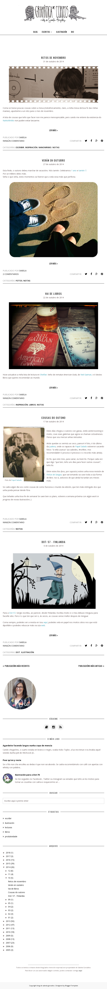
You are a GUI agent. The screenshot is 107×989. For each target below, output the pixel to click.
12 (9, 870)
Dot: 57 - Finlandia (53, 542)
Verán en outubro (53, 160)
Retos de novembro (53, 57)
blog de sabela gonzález (46, 986)
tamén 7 (82, 170)
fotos (19, 280)
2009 (8, 935)
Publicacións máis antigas (90, 665)
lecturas (8, 827)
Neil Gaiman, (86, 374)
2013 (8, 921)
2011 (8, 928)
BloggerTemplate (71, 986)
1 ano (73, 170)
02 (9, 914)
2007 (8, 942)
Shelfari (43, 374)
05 (9, 903)
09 (9, 899)
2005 (8, 950)
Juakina (52, 446)
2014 (8, 867)
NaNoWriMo (8, 120)
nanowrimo (45, 147)
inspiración (31, 147)
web (43, 625)
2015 (8, 863)
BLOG (35, 31)
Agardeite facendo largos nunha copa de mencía (27, 745)
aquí (45, 622)
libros (32, 404)
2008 (8, 939)
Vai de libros (53, 293)
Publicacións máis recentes (17, 665)
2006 (8, 946)
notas (56, 147)
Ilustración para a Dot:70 (27, 774)
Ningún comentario (13, 141)
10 (9, 877)
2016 (8, 860)
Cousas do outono (53, 418)
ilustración (27, 652)
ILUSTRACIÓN (61, 31)
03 (9, 910)
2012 (8, 924)
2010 (8, 932)
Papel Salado (16, 480)
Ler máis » (53, 130)
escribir (20, 147)
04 (9, 906)
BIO (72, 31)
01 (9, 917)
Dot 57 (12, 613)
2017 (8, 856)
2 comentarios (11, 274)
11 (9, 874)
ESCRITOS (47, 31)
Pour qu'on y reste (12, 760)
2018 (8, 852)
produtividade (11, 836)
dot (18, 652)
